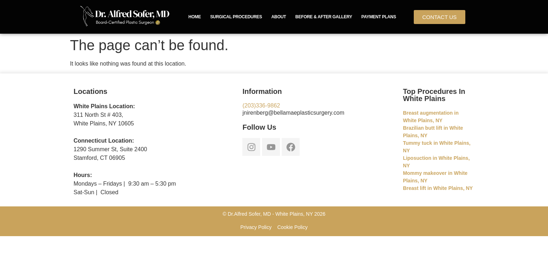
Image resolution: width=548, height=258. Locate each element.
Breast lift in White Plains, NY (438, 188)
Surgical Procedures (236, 16)
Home (194, 16)
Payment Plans (379, 16)
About (278, 16)
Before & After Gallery (323, 16)
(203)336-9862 (261, 105)
